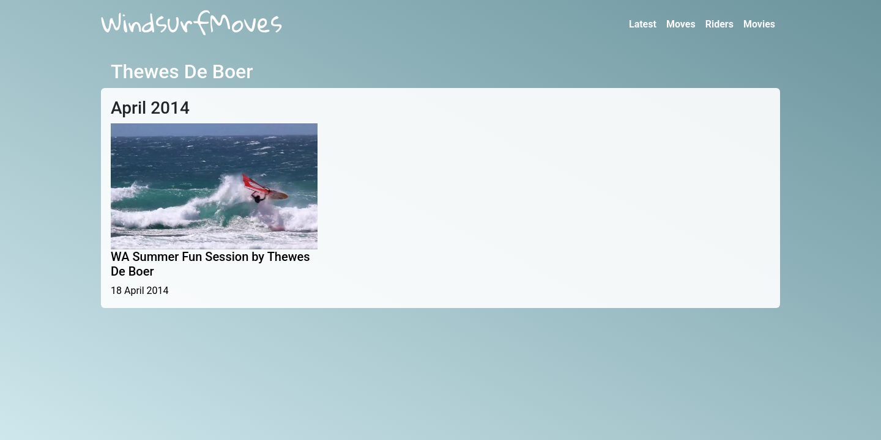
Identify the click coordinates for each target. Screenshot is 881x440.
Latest (642, 24)
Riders (719, 24)
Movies (759, 24)
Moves (681, 24)
